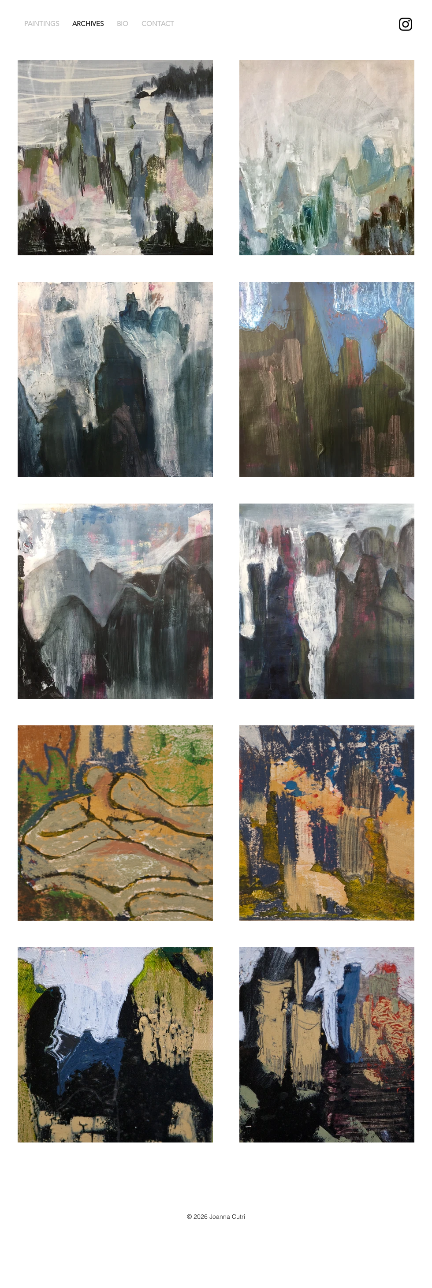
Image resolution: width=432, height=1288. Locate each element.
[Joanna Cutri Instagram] (405, 24)
